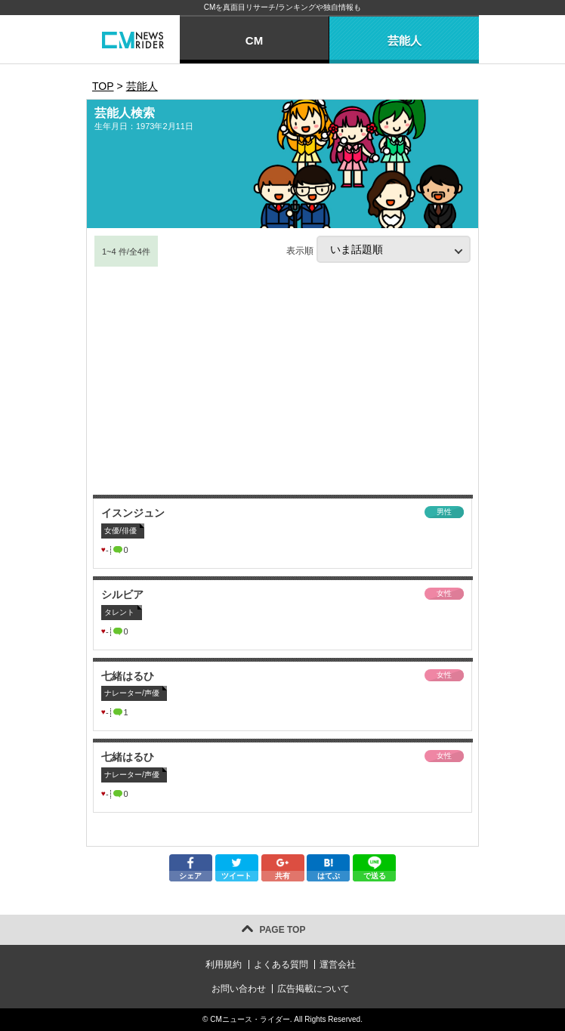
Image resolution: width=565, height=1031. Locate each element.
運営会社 (338, 964)
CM (254, 40)
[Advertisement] (282, 381)
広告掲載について (313, 988)
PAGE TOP (283, 930)
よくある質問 (281, 964)
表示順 (378, 249)
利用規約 (223, 964)
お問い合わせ (238, 988)
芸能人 (404, 40)
